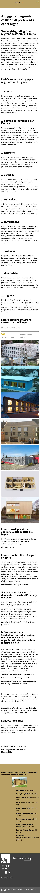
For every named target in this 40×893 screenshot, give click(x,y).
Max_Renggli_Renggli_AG (25, 819)
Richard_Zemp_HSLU (23, 808)
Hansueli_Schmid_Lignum (25, 830)
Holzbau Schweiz (8, 547)
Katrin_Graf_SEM (22, 794)
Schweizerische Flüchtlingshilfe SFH (15, 678)
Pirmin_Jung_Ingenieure (24, 814)
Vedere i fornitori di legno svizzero (14, 584)
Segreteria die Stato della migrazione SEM (17, 674)
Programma (20, 791)
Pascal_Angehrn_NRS (23, 803)
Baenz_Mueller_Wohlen (24, 797)
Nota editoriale (6, 877)
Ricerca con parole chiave (11, 327)
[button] (37, 2)
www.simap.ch (21, 713)
